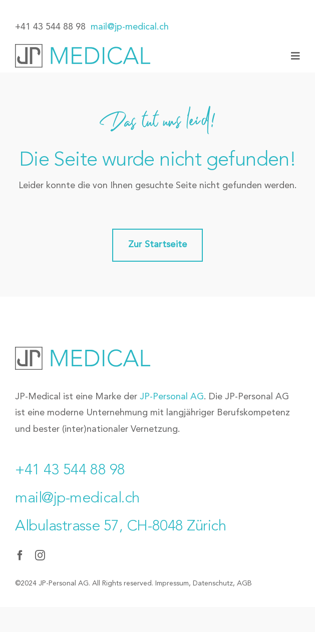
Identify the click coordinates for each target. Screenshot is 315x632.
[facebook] (20, 555)
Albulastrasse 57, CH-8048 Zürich (120, 526)
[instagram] (40, 555)
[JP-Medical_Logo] (82, 48)
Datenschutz (213, 583)
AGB (244, 583)
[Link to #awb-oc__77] (295, 56)
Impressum (172, 583)
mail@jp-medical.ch (130, 27)
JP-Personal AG (172, 396)
